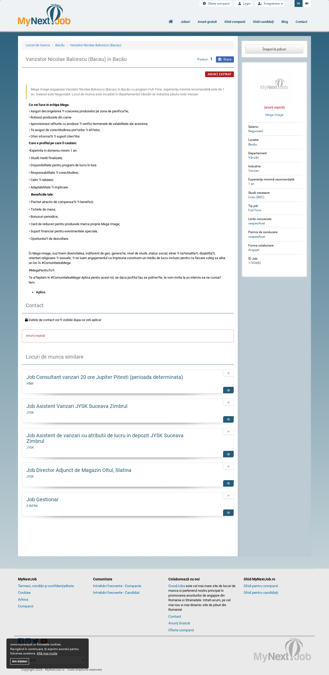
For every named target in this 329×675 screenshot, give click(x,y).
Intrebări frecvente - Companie (117, 586)
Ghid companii (234, 22)
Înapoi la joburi (274, 49)
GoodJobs (176, 586)
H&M (29, 383)
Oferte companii (215, 3)
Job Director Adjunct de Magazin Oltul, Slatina (78, 470)
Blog (284, 22)
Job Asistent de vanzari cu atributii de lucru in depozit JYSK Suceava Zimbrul (105, 438)
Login (243, 3)
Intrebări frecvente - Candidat (116, 592)
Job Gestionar (42, 499)
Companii (25, 606)
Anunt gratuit (207, 22)
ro (298, 3)
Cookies (24, 592)
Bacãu (60, 45)
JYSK (30, 412)
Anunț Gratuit (179, 623)
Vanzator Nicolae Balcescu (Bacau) (95, 45)
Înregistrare (270, 3)
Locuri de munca (38, 45)
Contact (301, 22)
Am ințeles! (19, 661)
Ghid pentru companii (261, 586)
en (306, 3)
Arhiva (23, 599)
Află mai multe (47, 653)
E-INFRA (32, 506)
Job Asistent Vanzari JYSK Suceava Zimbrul (76, 406)
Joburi (185, 22)
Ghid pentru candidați (261, 592)
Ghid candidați (263, 22)
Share (224, 59)
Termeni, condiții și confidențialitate (46, 586)
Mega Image (274, 115)
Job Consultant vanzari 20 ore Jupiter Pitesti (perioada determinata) (104, 377)
